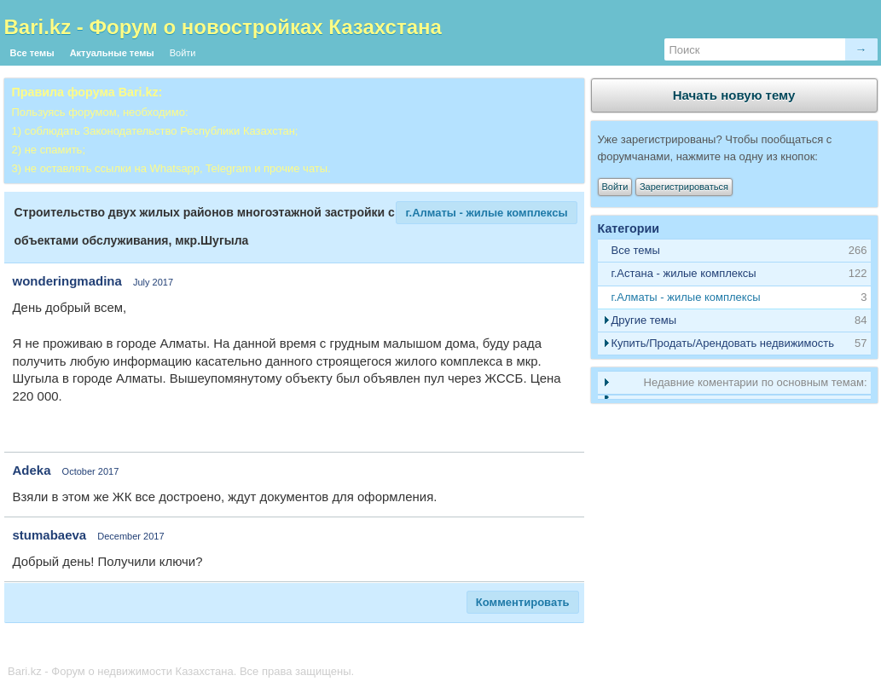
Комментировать (523, 602)
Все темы (32, 53)
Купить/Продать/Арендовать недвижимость (723, 343)
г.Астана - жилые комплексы (683, 273)
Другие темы (644, 320)
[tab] (734, 274)
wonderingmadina (67, 281)
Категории (629, 228)
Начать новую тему (734, 95)
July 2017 (153, 282)
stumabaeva (50, 535)
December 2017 (130, 536)
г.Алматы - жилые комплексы (486, 212)
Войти (183, 53)
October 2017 (90, 471)
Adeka (32, 470)
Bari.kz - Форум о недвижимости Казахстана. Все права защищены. (181, 671)
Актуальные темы (112, 53)
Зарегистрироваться (684, 187)
